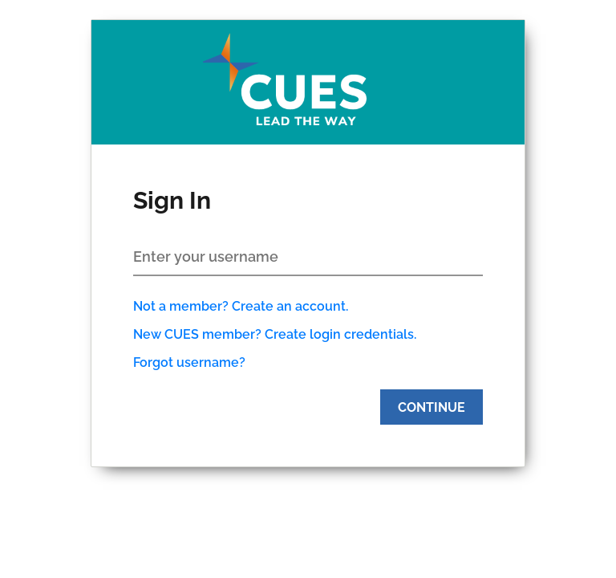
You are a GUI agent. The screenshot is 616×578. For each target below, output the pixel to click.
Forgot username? (189, 362)
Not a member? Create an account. (240, 306)
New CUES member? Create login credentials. (274, 334)
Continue (431, 407)
